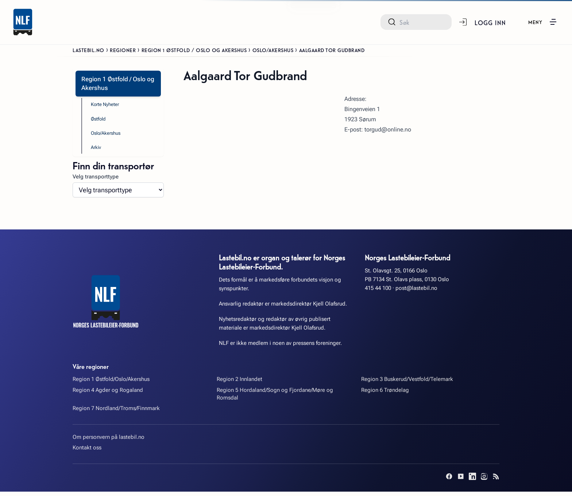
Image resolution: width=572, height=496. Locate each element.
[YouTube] (460, 480)
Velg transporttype (96, 181)
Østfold (100, 121)
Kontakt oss (87, 452)
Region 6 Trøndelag (385, 394)
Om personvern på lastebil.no (108, 441)
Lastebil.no (88, 50)
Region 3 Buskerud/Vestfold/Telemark (407, 384)
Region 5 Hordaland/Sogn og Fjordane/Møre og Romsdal (275, 398)
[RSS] (495, 480)
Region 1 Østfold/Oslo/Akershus (111, 384)
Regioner (123, 50)
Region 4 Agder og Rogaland (108, 394)
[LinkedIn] (472, 480)
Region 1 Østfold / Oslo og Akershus (194, 50)
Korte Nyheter (107, 106)
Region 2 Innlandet (239, 384)
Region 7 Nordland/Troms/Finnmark (116, 413)
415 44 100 (378, 293)
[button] (542, 22)
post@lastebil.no (416, 293)
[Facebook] (449, 480)
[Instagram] (484, 480)
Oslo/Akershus (273, 50)
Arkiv (97, 151)
